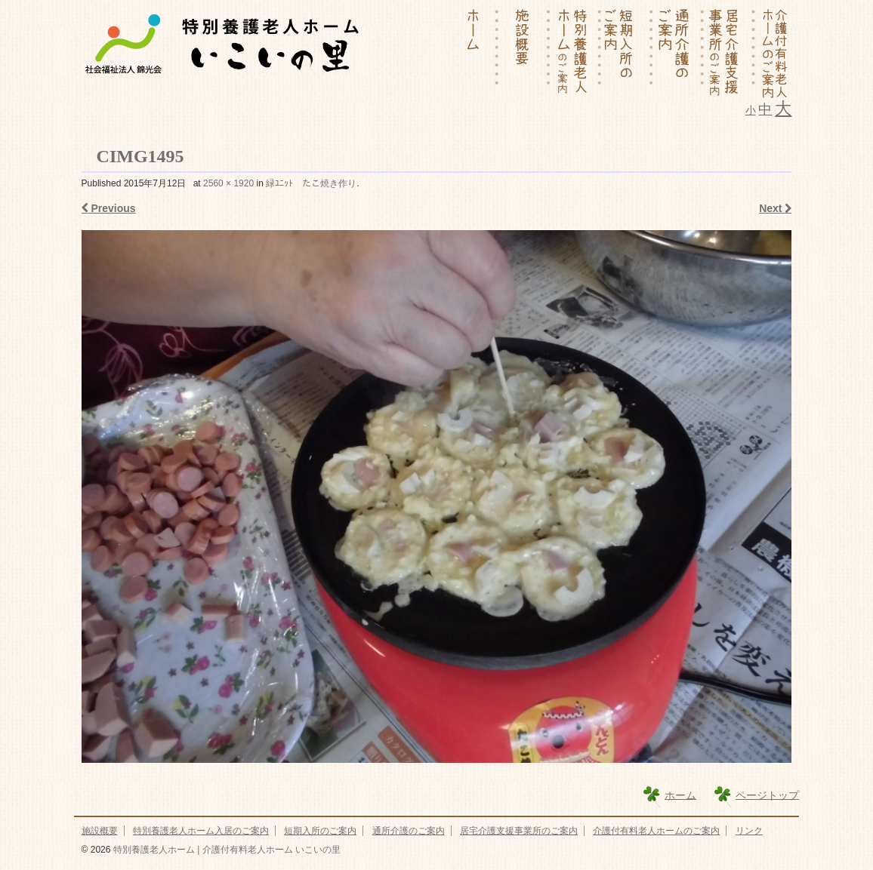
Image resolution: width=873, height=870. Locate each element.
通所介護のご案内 (408, 830)
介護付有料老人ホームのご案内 (656, 830)
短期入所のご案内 (320, 830)
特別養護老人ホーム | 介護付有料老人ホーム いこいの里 (225, 849)
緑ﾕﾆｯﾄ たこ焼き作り (311, 183)
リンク (749, 830)
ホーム (680, 795)
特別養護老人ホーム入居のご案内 (201, 830)
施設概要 (100, 830)
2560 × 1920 (228, 183)
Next (775, 208)
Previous (109, 208)
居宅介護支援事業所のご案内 (519, 830)
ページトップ (767, 795)
